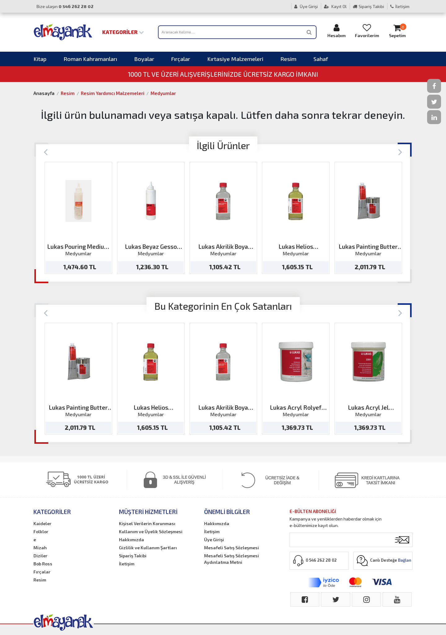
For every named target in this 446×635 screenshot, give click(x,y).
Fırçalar (180, 58)
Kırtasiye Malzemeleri (235, 58)
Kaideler (42, 523)
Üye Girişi (306, 6)
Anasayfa (44, 93)
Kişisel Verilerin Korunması (147, 523)
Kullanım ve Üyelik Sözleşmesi (150, 531)
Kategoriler (123, 32)
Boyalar (144, 58)
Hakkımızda (131, 539)
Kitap (39, 58)
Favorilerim (367, 31)
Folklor (40, 531)
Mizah (40, 547)
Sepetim (397, 31)
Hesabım (336, 31)
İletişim (399, 6)
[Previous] (46, 151)
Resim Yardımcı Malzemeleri (112, 93)
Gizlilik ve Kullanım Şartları (148, 547)
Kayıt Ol (335, 6)
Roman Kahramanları (90, 58)
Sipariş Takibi (368, 6)
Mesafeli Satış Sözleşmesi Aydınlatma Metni (231, 559)
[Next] (400, 151)
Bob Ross (42, 563)
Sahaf (320, 58)
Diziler (40, 555)
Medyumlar (163, 93)
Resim (288, 58)
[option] (78, 218)
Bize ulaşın (65, 6)
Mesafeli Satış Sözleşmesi (231, 547)
